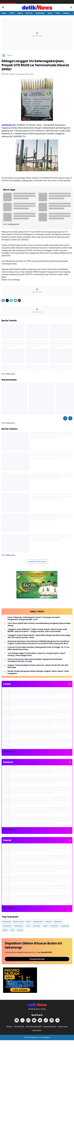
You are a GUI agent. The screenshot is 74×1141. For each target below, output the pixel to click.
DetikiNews (34, 1037)
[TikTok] (46, 1020)
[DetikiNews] (37, 1004)
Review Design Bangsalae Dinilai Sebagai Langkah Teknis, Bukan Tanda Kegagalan (38, 672)
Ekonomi (29, 13)
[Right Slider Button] (72, 13)
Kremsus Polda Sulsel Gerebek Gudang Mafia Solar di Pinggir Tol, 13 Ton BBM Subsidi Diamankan (38, 648)
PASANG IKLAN (63, 1027)
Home (4, 13)
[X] (7, 300)
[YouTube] (34, 1020)
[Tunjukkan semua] (69, 684)
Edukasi (66, 13)
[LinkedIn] (52, 1020)
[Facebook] (3, 300)
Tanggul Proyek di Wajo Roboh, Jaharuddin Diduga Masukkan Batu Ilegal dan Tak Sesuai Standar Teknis (39, 636)
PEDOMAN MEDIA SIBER (34, 1027)
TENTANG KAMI (19, 1027)
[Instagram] (28, 1020)
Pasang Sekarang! (37, 959)
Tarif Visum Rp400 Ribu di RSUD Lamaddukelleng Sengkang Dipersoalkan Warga (39, 624)
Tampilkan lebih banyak (37, 561)
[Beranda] (4, 55)
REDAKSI (9, 1027)
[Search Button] (71, 7)
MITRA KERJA (37, 1030)
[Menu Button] (3, 7)
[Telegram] (11, 300)
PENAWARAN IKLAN (49, 1027)
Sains (50, 13)
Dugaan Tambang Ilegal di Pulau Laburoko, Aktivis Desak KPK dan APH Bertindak (38, 666)
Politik (11, 13)
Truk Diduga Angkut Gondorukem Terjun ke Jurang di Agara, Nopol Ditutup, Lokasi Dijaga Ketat (36, 654)
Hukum (20, 13)
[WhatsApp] (15, 300)
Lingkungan (40, 13)
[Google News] (40, 1020)
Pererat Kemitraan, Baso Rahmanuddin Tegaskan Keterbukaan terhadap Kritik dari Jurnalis (35, 660)
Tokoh (57, 13)
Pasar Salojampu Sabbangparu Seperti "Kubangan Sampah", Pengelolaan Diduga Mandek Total (34, 618)
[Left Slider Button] (65, 418)
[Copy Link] (19, 300)
